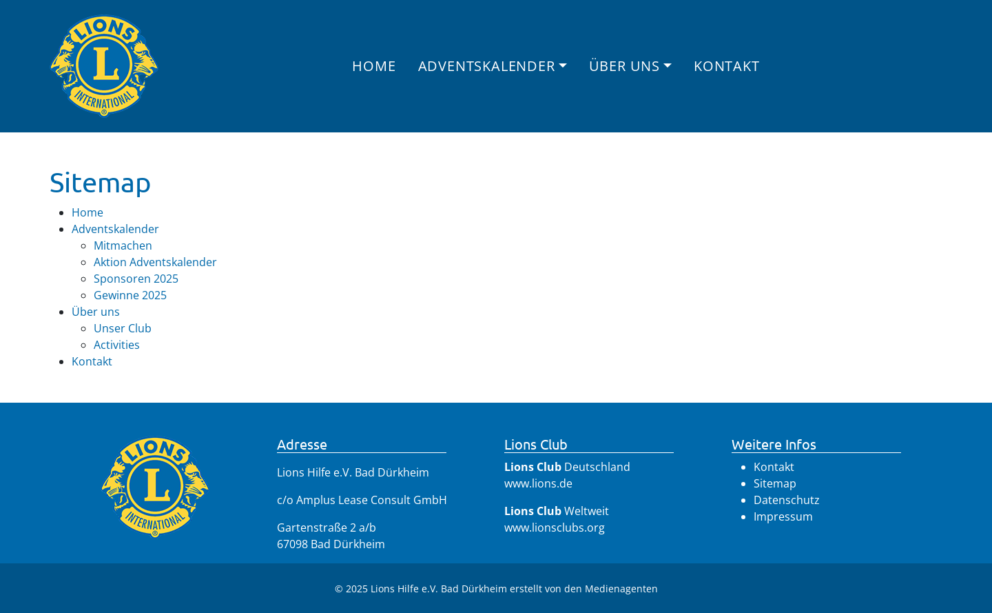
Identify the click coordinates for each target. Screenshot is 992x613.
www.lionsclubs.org (554, 527)
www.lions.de (538, 483)
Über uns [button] (624, 66)
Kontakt (727, 66)
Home (373, 66)
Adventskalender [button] (486, 66)
